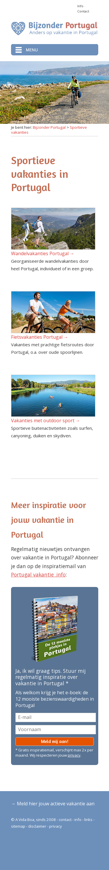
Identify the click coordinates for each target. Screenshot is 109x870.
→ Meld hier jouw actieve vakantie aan (52, 803)
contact (65, 819)
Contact (83, 11)
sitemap (18, 826)
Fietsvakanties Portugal (36, 337)
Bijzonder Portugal (49, 127)
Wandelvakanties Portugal (40, 253)
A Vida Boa (24, 819)
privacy (74, 755)
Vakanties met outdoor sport (42, 420)
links (88, 819)
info (77, 819)
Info (80, 6)
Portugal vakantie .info (38, 574)
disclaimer (37, 826)
